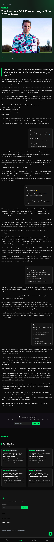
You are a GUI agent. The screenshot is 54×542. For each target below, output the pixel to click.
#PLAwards (40, 197)
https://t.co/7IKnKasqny (31, 197)
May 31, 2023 (42, 283)
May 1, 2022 (42, 148)
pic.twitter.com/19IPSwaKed (41, 142)
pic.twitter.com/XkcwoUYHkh (37, 200)
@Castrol (35, 336)
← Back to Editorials (7, 4)
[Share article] (50, 534)
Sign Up (25, 511)
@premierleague (42, 276)
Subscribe (36, 427)
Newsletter (4, 509)
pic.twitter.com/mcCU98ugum (38, 280)
